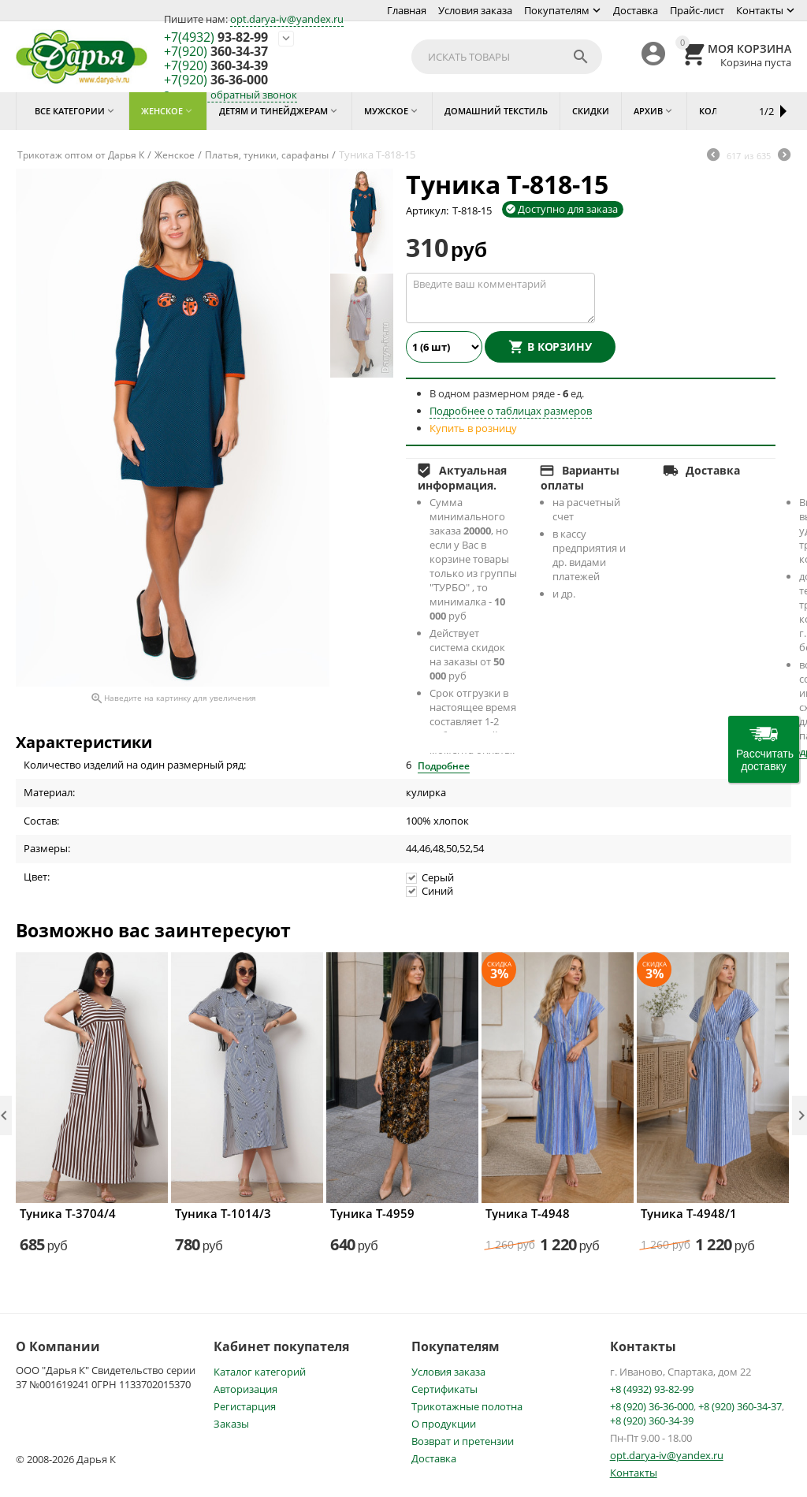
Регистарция (245, 1406)
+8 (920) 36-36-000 (652, 1406)
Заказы (231, 1424)
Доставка (635, 10)
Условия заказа (475, 10)
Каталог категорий (260, 1372)
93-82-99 (216, 38)
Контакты (759, 10)
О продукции (443, 1424)
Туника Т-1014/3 (223, 1213)
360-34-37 (216, 52)
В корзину (559, 346)
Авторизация (245, 1389)
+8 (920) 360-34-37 (740, 1406)
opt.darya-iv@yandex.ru (287, 19)
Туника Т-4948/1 (689, 1213)
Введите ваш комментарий (500, 298)
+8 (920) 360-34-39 (652, 1420)
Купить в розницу (473, 428)
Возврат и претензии (462, 1441)
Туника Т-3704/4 (68, 1213)
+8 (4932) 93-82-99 (652, 1389)
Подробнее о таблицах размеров (511, 411)
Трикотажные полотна (467, 1406)
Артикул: (427, 210)
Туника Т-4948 (527, 1213)
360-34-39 (216, 66)
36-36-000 (216, 80)
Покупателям (556, 10)
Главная (406, 10)
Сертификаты (444, 1389)
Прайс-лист (697, 10)
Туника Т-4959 (372, 1213)
